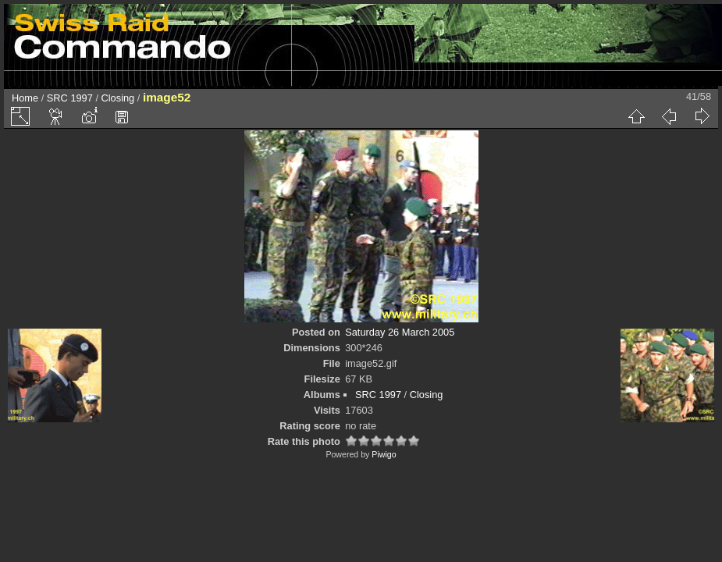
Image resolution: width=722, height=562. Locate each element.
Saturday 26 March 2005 (399, 332)
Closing (118, 98)
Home (25, 98)
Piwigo (384, 454)
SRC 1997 (70, 98)
